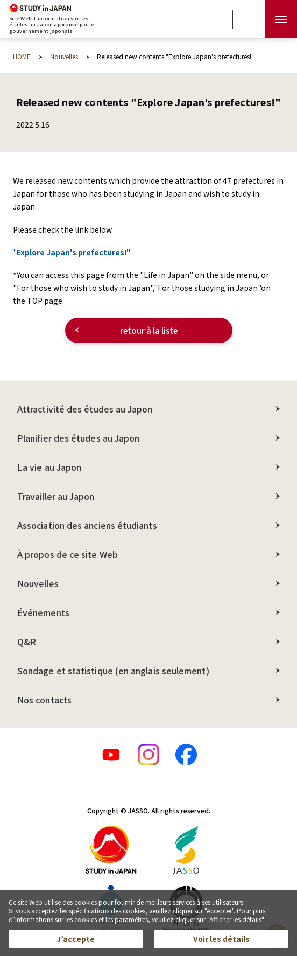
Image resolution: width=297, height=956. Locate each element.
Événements (43, 612)
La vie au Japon (49, 466)
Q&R (26, 641)
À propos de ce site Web (67, 554)
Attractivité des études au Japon (85, 408)
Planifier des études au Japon (78, 437)
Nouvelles (38, 583)
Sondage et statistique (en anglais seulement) (113, 670)
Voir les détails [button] (221, 938)
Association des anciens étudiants (87, 525)
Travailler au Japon (56, 496)
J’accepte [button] (75, 938)
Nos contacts (44, 699)
